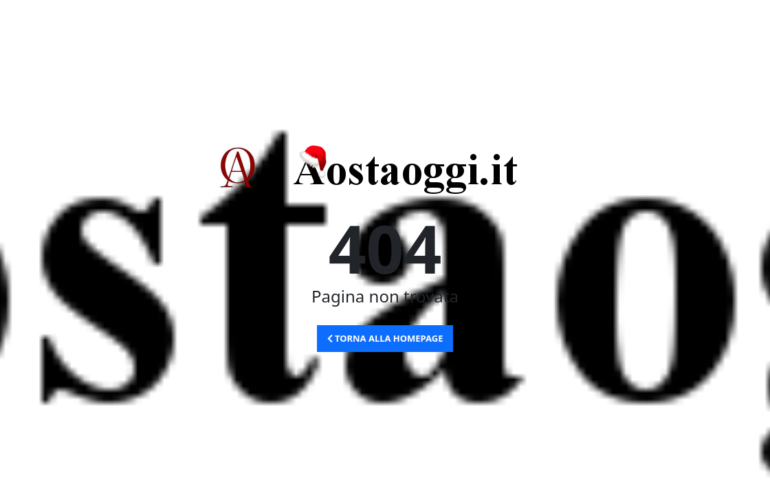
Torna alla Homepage (385, 338)
